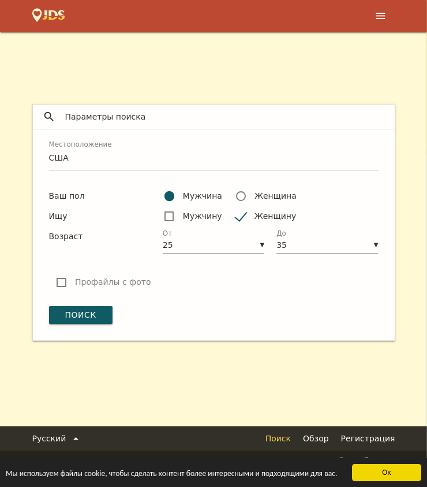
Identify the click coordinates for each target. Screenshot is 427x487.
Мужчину (202, 216)
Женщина (275, 195)
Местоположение (80, 144)
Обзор (316, 438)
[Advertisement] (213, 64)
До (281, 233)
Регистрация (368, 438)
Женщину (275, 216)
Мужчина (202, 195)
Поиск (80, 314)
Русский (57, 439)
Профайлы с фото (113, 282)
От (167, 233)
